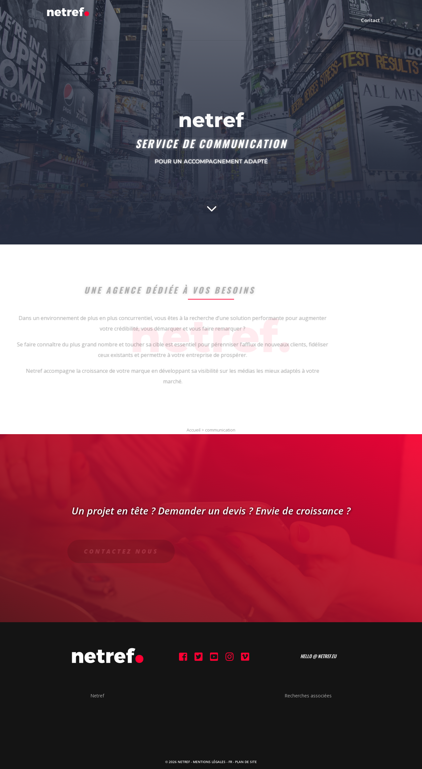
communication (220, 430)
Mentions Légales (209, 761)
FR (230, 761)
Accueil (193, 430)
